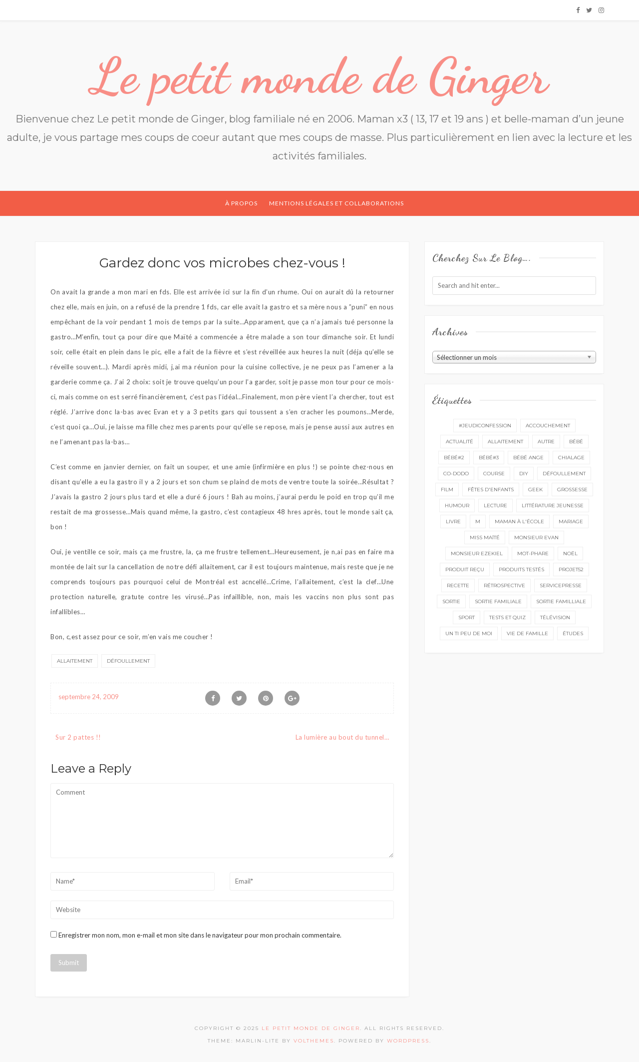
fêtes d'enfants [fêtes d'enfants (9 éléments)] (491, 489)
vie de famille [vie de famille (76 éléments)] (527, 633)
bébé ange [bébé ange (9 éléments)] (528, 457)
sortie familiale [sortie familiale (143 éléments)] (498, 601)
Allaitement (74, 661)
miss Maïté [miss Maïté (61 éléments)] (485, 537)
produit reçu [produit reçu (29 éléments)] (464, 569)
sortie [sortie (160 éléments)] (451, 601)
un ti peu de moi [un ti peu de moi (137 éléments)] (468, 633)
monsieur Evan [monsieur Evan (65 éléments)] (536, 537)
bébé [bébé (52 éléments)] (576, 441)
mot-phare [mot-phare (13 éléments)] (533, 553)
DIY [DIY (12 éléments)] (523, 473)
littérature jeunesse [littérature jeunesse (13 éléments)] (553, 505)
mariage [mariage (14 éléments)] (571, 521)
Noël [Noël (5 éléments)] (570, 553)
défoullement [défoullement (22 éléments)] (564, 473)
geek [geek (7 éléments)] (535, 489)
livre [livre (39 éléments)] (453, 521)
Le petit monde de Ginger (319, 76)
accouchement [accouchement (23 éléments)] (548, 425)
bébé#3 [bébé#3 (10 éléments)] (489, 457)
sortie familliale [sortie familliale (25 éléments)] (561, 601)
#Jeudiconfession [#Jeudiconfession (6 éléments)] (485, 425)
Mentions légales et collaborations (336, 203)
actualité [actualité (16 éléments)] (459, 441)
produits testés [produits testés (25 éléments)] (521, 569)
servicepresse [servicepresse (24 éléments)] (561, 585)
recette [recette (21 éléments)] (458, 585)
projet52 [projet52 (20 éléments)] (571, 569)
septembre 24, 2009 (88, 697)
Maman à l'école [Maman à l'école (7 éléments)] (519, 521)
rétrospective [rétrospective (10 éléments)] (504, 585)
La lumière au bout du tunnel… (342, 737)
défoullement (128, 661)
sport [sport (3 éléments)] (466, 617)
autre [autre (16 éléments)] (546, 441)
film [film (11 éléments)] (447, 489)
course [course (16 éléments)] (494, 473)
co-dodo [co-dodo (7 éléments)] (456, 473)
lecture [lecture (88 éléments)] (495, 505)
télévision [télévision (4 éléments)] (555, 617)
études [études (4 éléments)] (573, 633)
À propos (241, 203)
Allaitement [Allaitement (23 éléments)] (505, 441)
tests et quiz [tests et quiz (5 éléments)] (507, 617)
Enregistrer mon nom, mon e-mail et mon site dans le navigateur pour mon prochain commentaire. (199, 935)
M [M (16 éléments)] (477, 521)
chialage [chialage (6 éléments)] (571, 457)
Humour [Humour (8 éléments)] (457, 505)
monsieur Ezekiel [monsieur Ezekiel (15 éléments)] (477, 553)
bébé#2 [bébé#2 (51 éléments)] (454, 457)
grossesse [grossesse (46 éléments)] (572, 489)
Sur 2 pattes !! (78, 737)
